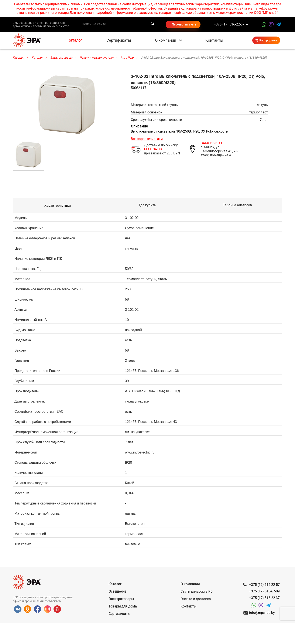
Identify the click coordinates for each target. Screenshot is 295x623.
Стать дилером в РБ (197, 591)
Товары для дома (123, 606)
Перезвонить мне (184, 24)
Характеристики (57, 205)
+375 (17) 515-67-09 (264, 591)
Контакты (214, 40)
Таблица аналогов (237, 205)
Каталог (75, 40)
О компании (165, 40)
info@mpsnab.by (262, 613)
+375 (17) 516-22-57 (229, 25)
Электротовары (121, 599)
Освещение (117, 591)
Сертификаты (118, 40)
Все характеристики (147, 139)
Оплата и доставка (196, 599)
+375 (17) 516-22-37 (264, 598)
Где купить (147, 205)
